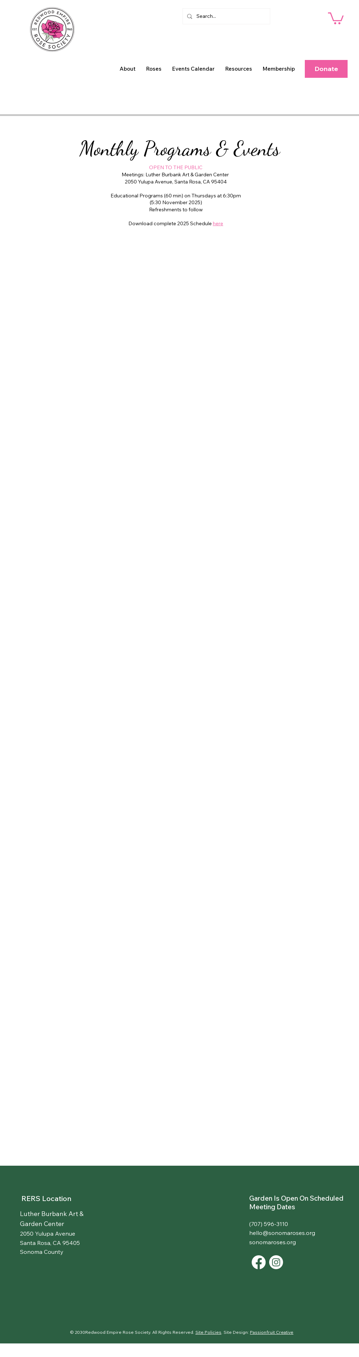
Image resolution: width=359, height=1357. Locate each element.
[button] (127, 69)
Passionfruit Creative (271, 1332)
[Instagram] (276, 1262)
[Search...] (225, 16)
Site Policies (208, 1332)
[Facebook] (259, 1262)
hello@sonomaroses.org (282, 1232)
